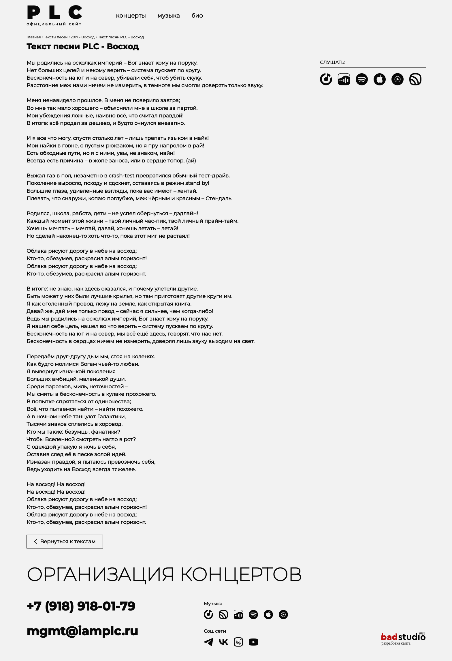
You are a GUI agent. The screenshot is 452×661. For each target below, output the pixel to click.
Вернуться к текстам (64, 541)
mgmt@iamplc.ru (82, 630)
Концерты (131, 15)
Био (197, 15)
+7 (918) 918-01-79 (81, 606)
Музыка (168, 15)
